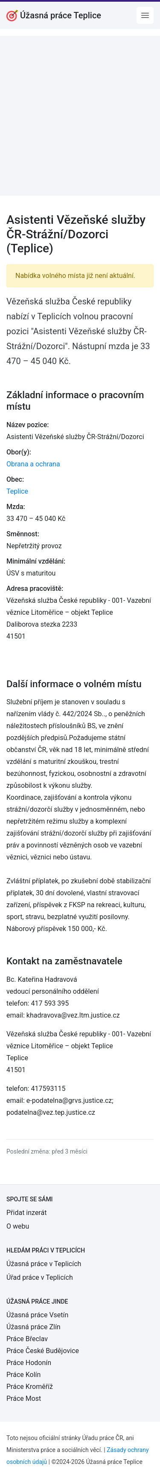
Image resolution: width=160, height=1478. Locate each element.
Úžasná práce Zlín (33, 1327)
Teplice (17, 491)
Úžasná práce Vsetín (37, 1315)
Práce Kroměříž (29, 1387)
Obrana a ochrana (33, 464)
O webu (17, 1226)
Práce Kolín (23, 1375)
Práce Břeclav (27, 1339)
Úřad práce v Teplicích (39, 1277)
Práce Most (23, 1398)
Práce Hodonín (28, 1363)
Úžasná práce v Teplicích (43, 1264)
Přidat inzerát (26, 1213)
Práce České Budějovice (42, 1351)
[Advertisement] (80, 116)
